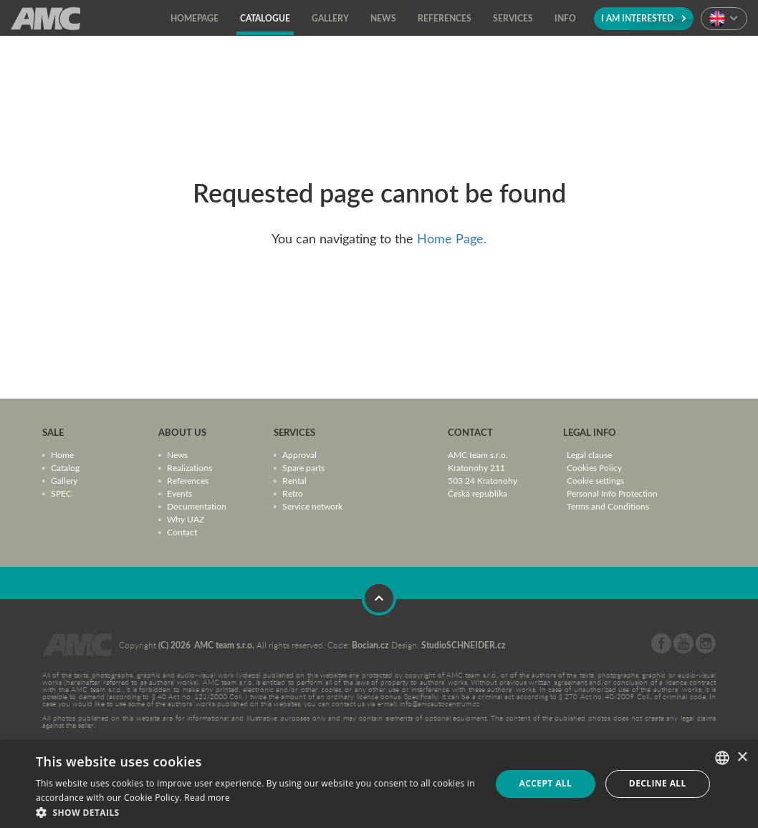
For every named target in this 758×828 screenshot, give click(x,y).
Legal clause (589, 454)
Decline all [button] (657, 783)
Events (179, 493)
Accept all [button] (545, 783)
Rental (294, 480)
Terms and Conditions (608, 506)
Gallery (64, 480)
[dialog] (379, 784)
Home (62, 454)
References (187, 480)
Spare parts (303, 467)
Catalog (65, 467)
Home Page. (451, 238)
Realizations (189, 467)
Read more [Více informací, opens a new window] (207, 798)
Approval (299, 454)
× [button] (742, 757)
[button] (256, 811)
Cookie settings (595, 480)
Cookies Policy (594, 467)
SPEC (61, 493)
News (177, 454)
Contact (182, 531)
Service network (312, 506)
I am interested (643, 18)
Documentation (196, 506)
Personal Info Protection (612, 493)
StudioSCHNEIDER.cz (463, 645)
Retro (292, 493)
